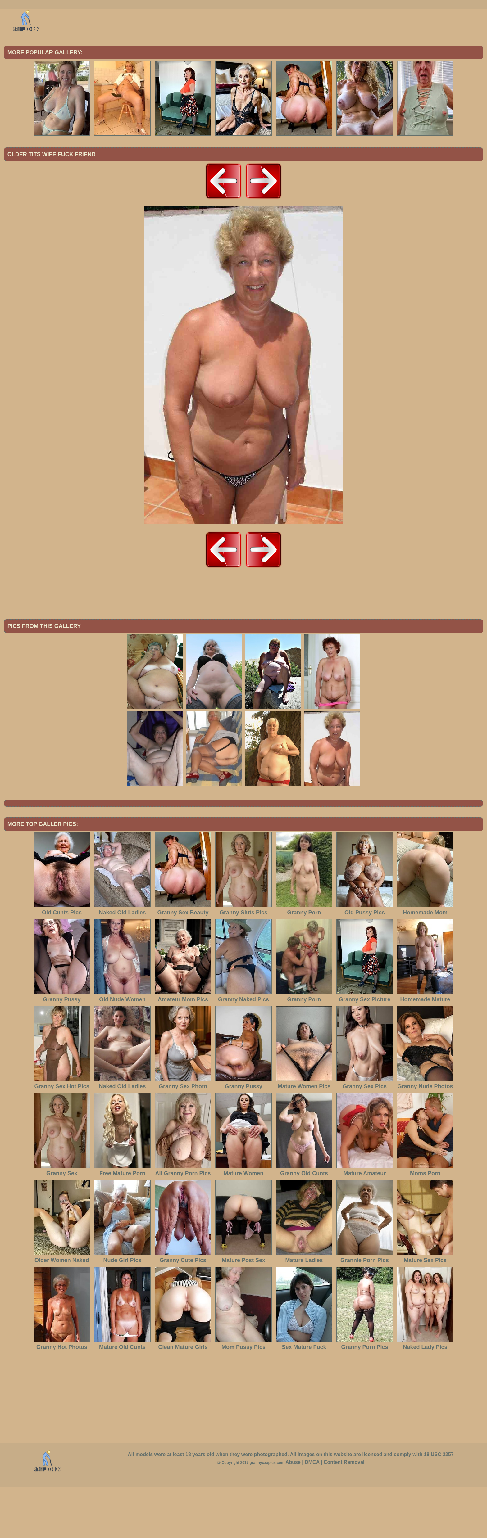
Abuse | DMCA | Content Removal (325, 1513)
